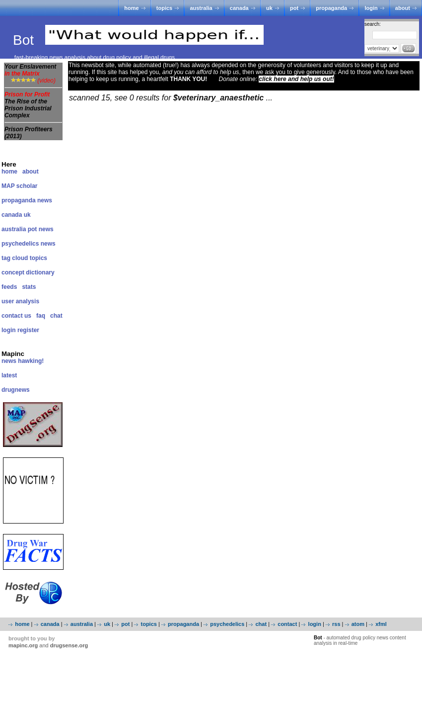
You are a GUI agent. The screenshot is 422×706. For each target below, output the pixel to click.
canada (239, 8)
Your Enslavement (30, 70)
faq (40, 315)
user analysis (20, 301)
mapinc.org (23, 645)
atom (358, 624)
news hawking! (22, 360)
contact (287, 624)
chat (56, 315)
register (28, 330)
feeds (9, 286)
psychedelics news (28, 243)
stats (29, 286)
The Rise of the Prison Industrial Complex (28, 108)
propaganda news (26, 200)
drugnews (15, 389)
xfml (381, 624)
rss (336, 624)
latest (9, 375)
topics (164, 8)
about (402, 8)
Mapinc (12, 353)
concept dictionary (28, 272)
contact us (16, 315)
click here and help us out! (296, 79)
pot (294, 8)
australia (201, 8)
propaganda (331, 8)
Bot (25, 40)
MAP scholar (19, 185)
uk (269, 8)
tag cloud (14, 258)
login (370, 8)
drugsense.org (69, 645)
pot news (41, 229)
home (131, 8)
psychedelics (227, 624)
